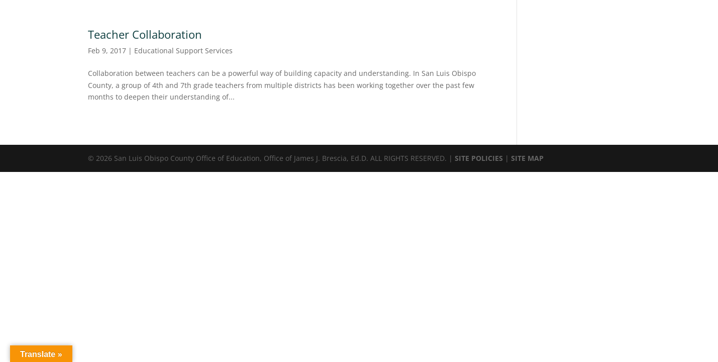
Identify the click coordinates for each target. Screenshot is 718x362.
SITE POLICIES (479, 158)
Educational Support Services (183, 50)
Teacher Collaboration (145, 34)
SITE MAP (527, 158)
